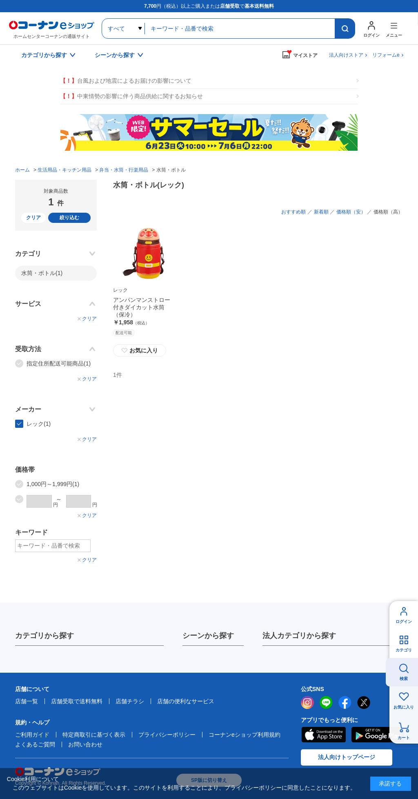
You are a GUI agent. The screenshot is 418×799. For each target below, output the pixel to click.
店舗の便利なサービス (185, 701)
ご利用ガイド (32, 734)
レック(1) (39, 423)
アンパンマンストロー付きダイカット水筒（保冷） (141, 307)
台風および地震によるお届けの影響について (125, 81)
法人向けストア (346, 55)
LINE (326, 702)
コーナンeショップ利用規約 (244, 734)
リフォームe (386, 55)
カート (404, 737)
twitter (363, 702)
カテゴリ (404, 650)
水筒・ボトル (41, 273)
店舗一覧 (26, 701)
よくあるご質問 (35, 744)
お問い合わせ (85, 744)
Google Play (377, 734)
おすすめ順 (293, 212)
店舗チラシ (130, 701)
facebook (344, 702)
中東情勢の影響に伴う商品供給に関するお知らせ (131, 96)
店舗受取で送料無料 (76, 701)
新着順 (321, 212)
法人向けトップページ (346, 757)
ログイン (404, 621)
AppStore (323, 734)
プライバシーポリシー (167, 734)
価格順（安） (351, 212)
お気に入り (139, 350)
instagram (307, 702)
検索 (404, 678)
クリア (33, 217)
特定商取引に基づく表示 (93, 734)
